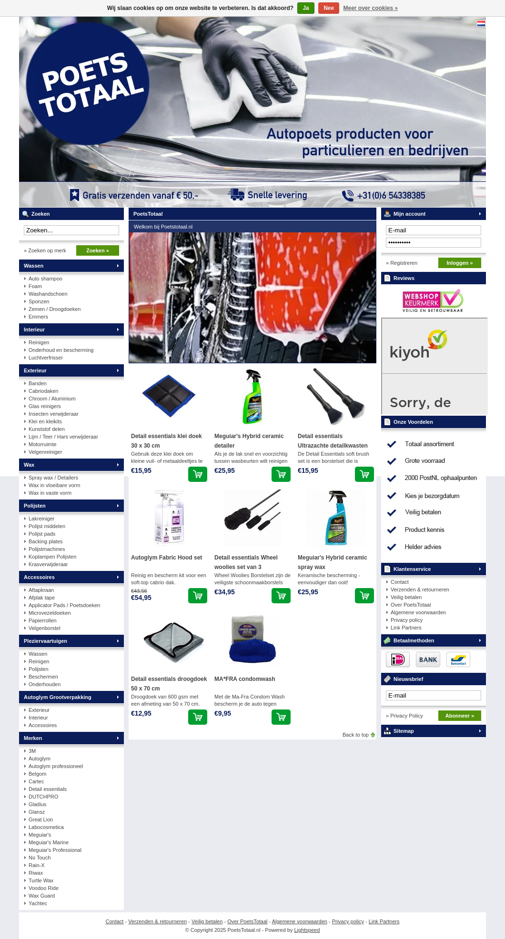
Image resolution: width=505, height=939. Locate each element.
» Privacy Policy (404, 716)
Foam (35, 286)
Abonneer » (460, 716)
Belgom (37, 774)
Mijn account (409, 214)
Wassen (33, 266)
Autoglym (39, 758)
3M (32, 751)
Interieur (34, 329)
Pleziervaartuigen (45, 641)
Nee (328, 8)
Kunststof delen (47, 429)
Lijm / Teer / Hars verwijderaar (63, 437)
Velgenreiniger (45, 452)
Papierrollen (43, 620)
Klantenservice (412, 569)
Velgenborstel (45, 628)
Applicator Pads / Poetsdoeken (64, 605)
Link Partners (406, 627)
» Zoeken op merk (45, 250)
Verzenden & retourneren (420, 589)
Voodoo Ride (44, 888)
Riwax (36, 873)
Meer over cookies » (370, 8)
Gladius (37, 804)
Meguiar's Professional (55, 850)
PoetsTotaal (145, 112)
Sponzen (39, 301)
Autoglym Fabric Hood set (166, 557)
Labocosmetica (46, 827)
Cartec (36, 781)
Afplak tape (42, 597)
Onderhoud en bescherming (61, 350)
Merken (33, 738)
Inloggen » (460, 263)
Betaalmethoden (414, 640)
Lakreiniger (41, 518)
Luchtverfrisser (46, 357)
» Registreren (401, 263)
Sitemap (404, 731)
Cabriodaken (43, 391)
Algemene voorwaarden (418, 612)
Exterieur (35, 370)
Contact (400, 582)
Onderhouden (45, 684)
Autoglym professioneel (56, 766)
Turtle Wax (41, 880)
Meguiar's (40, 835)
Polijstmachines (47, 549)
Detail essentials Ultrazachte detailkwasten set (333, 446)
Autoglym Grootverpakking (57, 697)
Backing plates (46, 541)
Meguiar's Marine (49, 842)
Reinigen (39, 342)
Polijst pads (42, 534)
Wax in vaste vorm (50, 493)
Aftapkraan (41, 590)
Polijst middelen (47, 526)
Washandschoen (48, 294)
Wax (29, 465)
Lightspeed (307, 930)
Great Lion (41, 819)
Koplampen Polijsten (52, 556)
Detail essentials (48, 789)
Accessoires (39, 577)
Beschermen (43, 676)
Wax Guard (42, 896)
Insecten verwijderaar (54, 414)
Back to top (356, 735)
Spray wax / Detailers (53, 477)
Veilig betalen (406, 597)
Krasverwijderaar (48, 564)
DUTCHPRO (43, 796)
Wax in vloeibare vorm (54, 485)
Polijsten (35, 506)
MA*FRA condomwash (244, 679)
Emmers (38, 317)
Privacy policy (407, 620)
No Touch (39, 857)
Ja (306, 8)
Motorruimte (43, 444)
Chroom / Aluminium (52, 398)
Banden (38, 383)
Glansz (37, 812)
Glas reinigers (45, 406)
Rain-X (37, 865)
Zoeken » (97, 250)
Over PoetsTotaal (411, 605)
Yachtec (38, 903)
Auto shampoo (45, 278)
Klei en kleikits (45, 421)
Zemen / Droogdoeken (55, 309)
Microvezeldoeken (50, 613)
